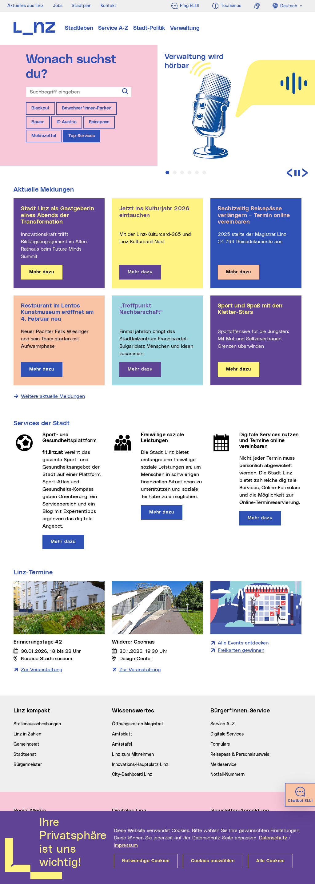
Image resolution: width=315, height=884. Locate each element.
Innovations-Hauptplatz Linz (140, 765)
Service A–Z (222, 724)
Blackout (40, 108)
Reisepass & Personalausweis (239, 754)
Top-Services (81, 136)
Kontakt (108, 6)
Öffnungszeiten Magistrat (137, 724)
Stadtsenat (25, 754)
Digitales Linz (129, 811)
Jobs (57, 6)
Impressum (126, 845)
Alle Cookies (270, 861)
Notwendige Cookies (145, 861)
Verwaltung (185, 28)
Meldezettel (43, 136)
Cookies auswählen (213, 861)
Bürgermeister (28, 765)
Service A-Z (113, 28)
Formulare (220, 744)
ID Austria (67, 122)
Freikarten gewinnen (241, 650)
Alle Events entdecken (243, 642)
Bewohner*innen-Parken (86, 108)
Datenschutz (273, 837)
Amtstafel (122, 744)
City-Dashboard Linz (132, 774)
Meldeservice (223, 765)
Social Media (30, 811)
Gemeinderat (26, 744)
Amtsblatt (122, 734)
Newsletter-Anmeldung (239, 811)
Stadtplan (81, 6)
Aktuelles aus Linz (25, 6)
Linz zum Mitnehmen (133, 754)
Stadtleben (79, 28)
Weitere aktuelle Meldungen (53, 396)
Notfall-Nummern (227, 774)
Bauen (37, 122)
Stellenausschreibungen (37, 724)
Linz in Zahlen (27, 734)
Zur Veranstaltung (41, 669)
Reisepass (99, 122)
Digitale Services (227, 734)
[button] (167, 172)
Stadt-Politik (149, 28)
